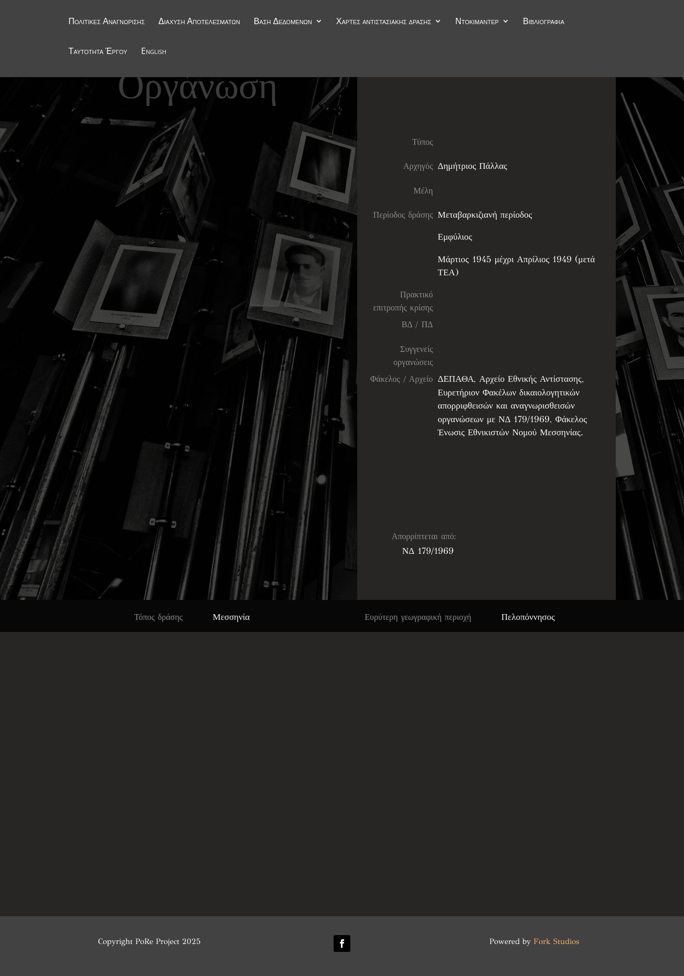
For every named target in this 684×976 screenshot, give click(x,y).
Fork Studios (556, 941)
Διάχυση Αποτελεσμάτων (199, 22)
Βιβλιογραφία (543, 22)
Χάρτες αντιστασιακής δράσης (383, 22)
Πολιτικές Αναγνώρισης (106, 22)
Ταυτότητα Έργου (97, 52)
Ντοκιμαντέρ (477, 22)
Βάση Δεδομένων (283, 22)
